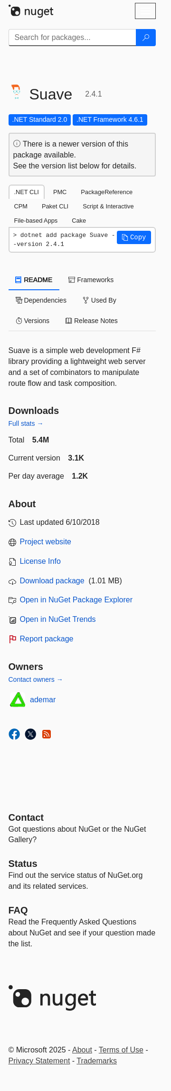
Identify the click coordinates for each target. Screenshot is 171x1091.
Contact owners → (36, 679)
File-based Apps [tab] (36, 220)
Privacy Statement (39, 1061)
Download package (52, 581)
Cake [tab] (79, 220)
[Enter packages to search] (72, 37)
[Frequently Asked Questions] (18, 910)
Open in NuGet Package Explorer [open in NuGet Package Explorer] (76, 600)
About (82, 1050)
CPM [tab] (21, 206)
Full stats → (26, 423)
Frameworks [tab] (91, 280)
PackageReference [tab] (107, 192)
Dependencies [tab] (41, 300)
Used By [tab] (99, 300)
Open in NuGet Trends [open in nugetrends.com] (58, 619)
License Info (40, 561)
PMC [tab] (59, 192)
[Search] (146, 37)
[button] (134, 237)
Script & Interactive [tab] (108, 206)
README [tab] (34, 280)
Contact (26, 817)
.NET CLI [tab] (26, 192)
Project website (46, 542)
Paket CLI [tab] (55, 206)
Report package (47, 639)
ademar (43, 700)
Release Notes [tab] (92, 320)
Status (23, 863)
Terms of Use (121, 1050)
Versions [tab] (33, 320)
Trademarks (96, 1061)
